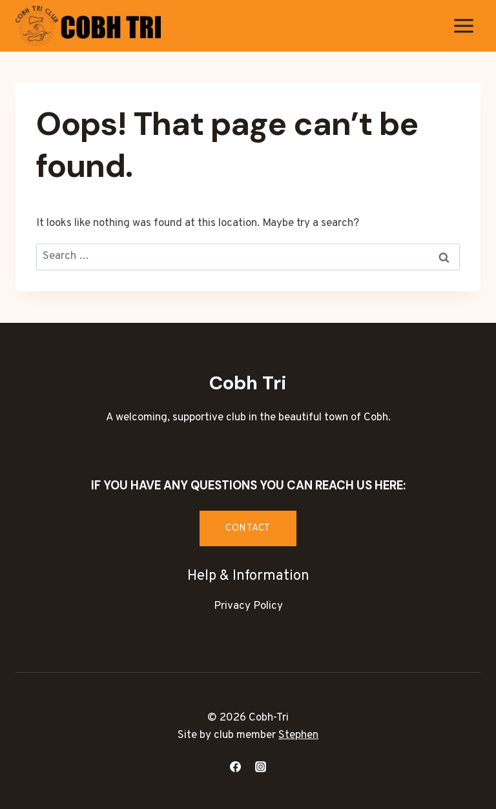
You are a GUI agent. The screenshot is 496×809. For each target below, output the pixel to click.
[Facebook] (235, 766)
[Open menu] (463, 25)
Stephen (298, 735)
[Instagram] (261, 766)
